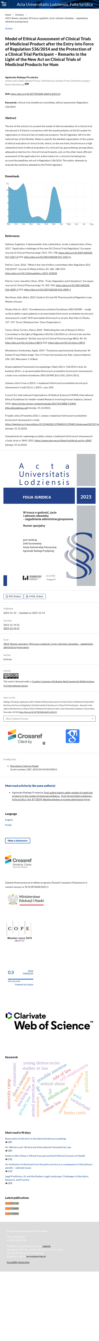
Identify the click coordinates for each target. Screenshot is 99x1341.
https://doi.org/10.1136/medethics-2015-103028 (31, 273)
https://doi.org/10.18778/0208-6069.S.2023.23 (35, 93)
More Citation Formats (17, 718)
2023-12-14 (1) (11, 628)
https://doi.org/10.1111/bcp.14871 (23, 342)
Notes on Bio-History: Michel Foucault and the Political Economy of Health (45, 1155)
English (9, 819)
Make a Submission (18, 840)
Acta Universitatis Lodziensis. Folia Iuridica (55, 4)
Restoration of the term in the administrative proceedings (35, 1138)
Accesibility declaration (18, 1262)
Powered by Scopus (24, 984)
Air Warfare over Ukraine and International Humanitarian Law (38, 1147)
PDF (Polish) (14, 596)
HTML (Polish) (36, 596)
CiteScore (28, 972)
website (46, 1246)
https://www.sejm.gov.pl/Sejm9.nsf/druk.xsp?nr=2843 (63, 440)
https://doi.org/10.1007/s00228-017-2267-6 (47, 257)
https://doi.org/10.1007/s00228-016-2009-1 (47, 289)
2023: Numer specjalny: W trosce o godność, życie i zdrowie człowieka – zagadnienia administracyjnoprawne (46, 20)
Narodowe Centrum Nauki (24, 765)
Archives (19, 14)
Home (8, 14)
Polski (8, 824)
